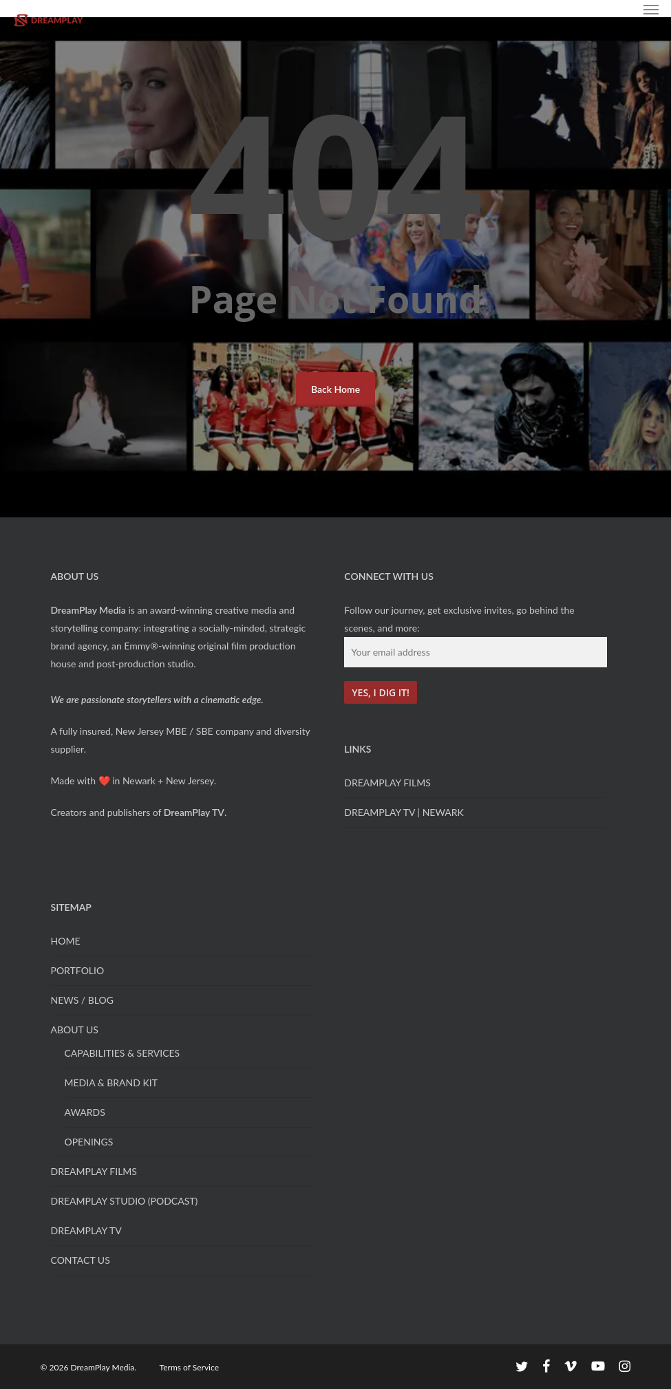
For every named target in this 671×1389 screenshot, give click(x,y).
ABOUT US (74, 1029)
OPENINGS (89, 1142)
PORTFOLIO (78, 970)
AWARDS (85, 1112)
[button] (651, 9)
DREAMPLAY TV (86, 1230)
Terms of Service (189, 1367)
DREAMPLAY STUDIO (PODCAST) (124, 1201)
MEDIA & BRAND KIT (111, 1082)
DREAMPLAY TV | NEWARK (404, 812)
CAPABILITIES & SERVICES (122, 1053)
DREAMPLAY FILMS (387, 782)
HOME (66, 941)
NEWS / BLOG (82, 1000)
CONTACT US (80, 1260)
